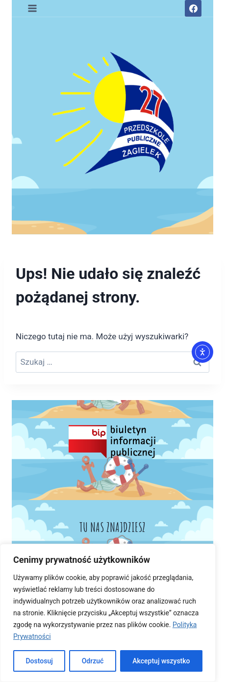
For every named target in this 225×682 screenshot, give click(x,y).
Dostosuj (38, 661)
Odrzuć (93, 661)
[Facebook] (193, 8)
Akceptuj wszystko (161, 661)
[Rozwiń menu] (33, 8)
